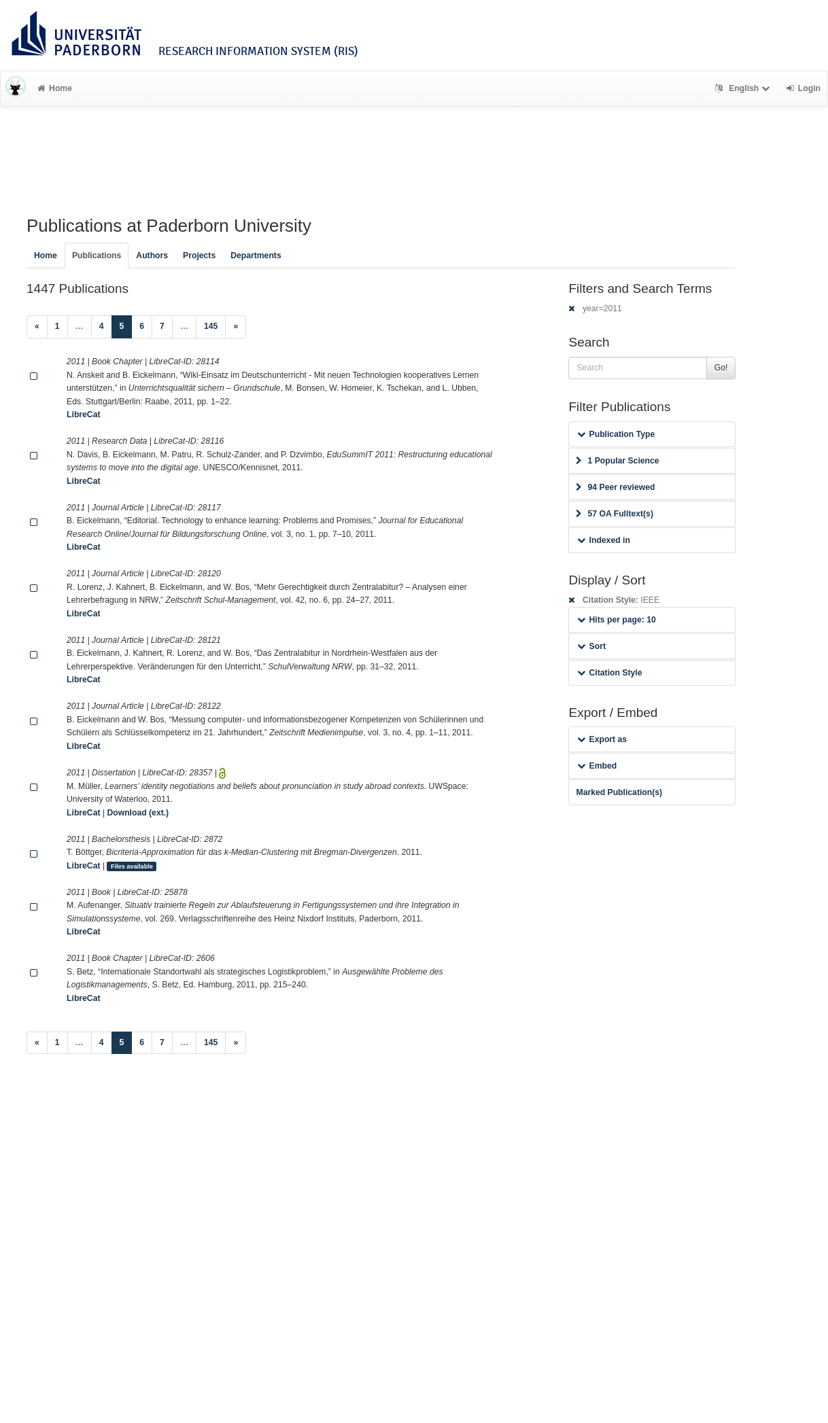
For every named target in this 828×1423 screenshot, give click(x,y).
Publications (96, 255)
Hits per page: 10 (616, 620)
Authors (152, 255)
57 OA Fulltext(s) (614, 514)
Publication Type (616, 434)
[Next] (235, 326)
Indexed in (603, 540)
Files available (132, 866)
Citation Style (609, 673)
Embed (597, 766)
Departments (255, 255)
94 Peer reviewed (615, 487)
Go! (721, 367)
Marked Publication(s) (619, 792)
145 (211, 326)
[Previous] (37, 326)
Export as (602, 739)
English (744, 88)
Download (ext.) (138, 813)
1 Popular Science (617, 460)
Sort (591, 646)
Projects (199, 255)
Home (54, 88)
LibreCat (83, 414)
